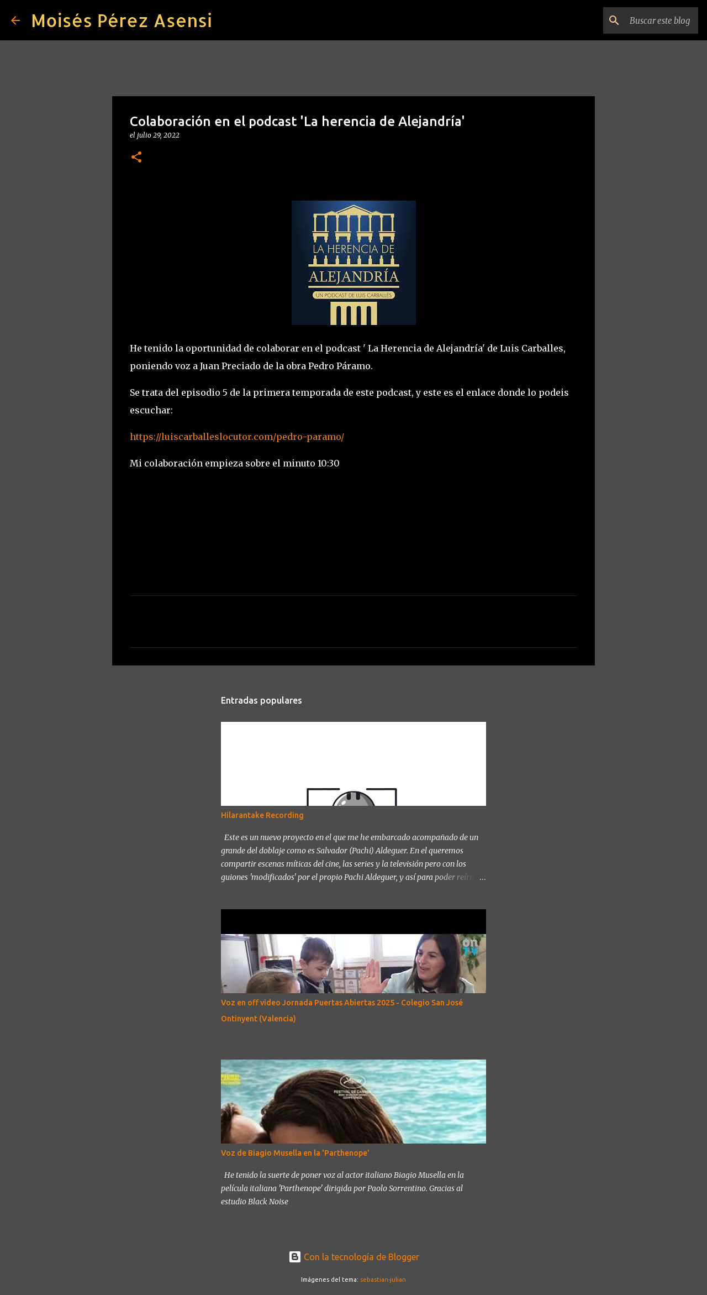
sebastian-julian (383, 1279)
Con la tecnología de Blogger (353, 1257)
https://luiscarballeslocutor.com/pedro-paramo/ (237, 436)
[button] (136, 157)
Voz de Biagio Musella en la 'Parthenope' (295, 1153)
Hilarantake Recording (262, 815)
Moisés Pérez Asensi (121, 20)
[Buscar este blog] (640, 20)
